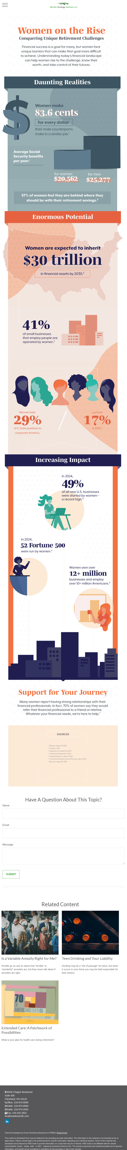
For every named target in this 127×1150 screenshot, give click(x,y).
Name (6, 805)
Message (7, 844)
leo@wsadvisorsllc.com (17, 1116)
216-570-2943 (21, 1109)
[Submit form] (11, 874)
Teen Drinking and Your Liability (87, 958)
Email (5, 825)
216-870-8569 (21, 1102)
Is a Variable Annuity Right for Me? (29, 958)
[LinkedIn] (7, 1121)
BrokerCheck (62, 1133)
